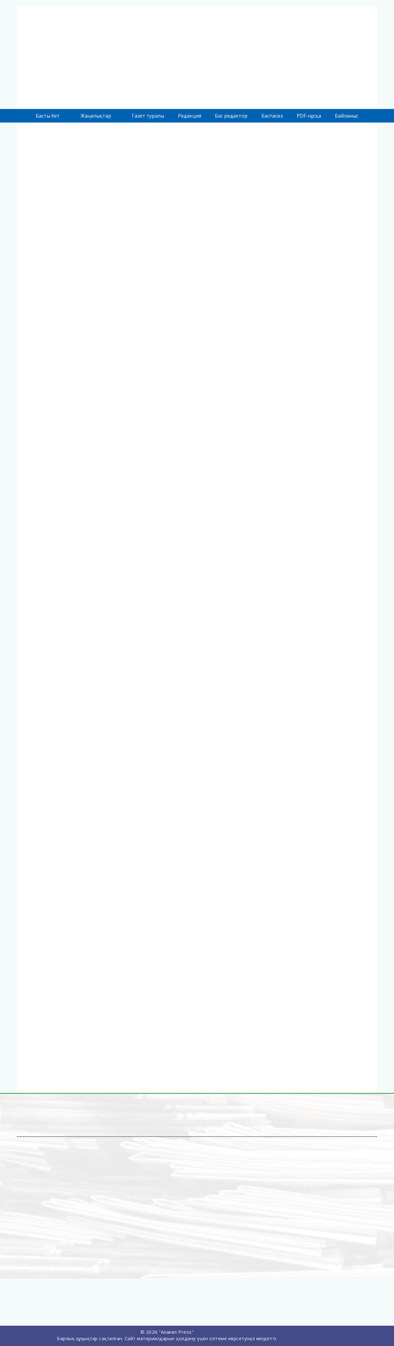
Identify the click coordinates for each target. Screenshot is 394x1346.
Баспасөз (272, 115)
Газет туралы (148, 115)
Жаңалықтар (96, 115)
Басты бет (48, 115)
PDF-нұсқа (309, 115)
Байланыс (346, 115)
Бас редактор (231, 115)
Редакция (189, 115)
